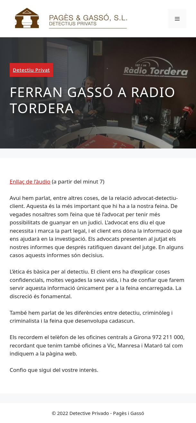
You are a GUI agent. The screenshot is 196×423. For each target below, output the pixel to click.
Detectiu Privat (31, 70)
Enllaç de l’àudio (30, 181)
